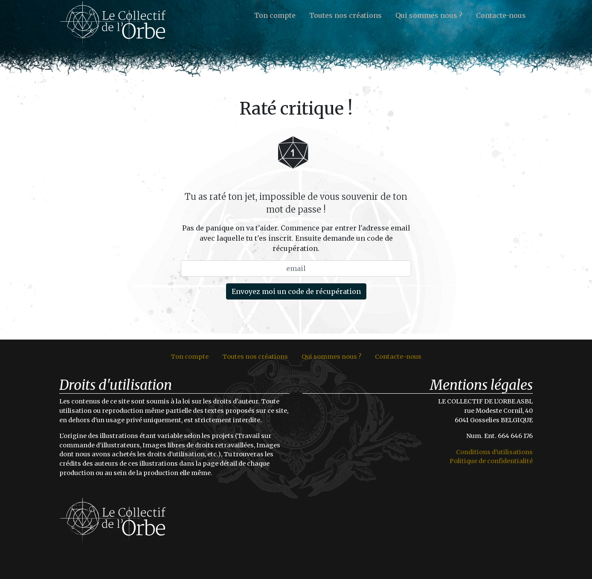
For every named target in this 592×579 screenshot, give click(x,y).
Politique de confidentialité (491, 461)
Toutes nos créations (345, 15)
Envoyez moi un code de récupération (296, 291)
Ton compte (275, 15)
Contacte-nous (501, 15)
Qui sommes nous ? (428, 15)
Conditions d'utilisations (494, 452)
